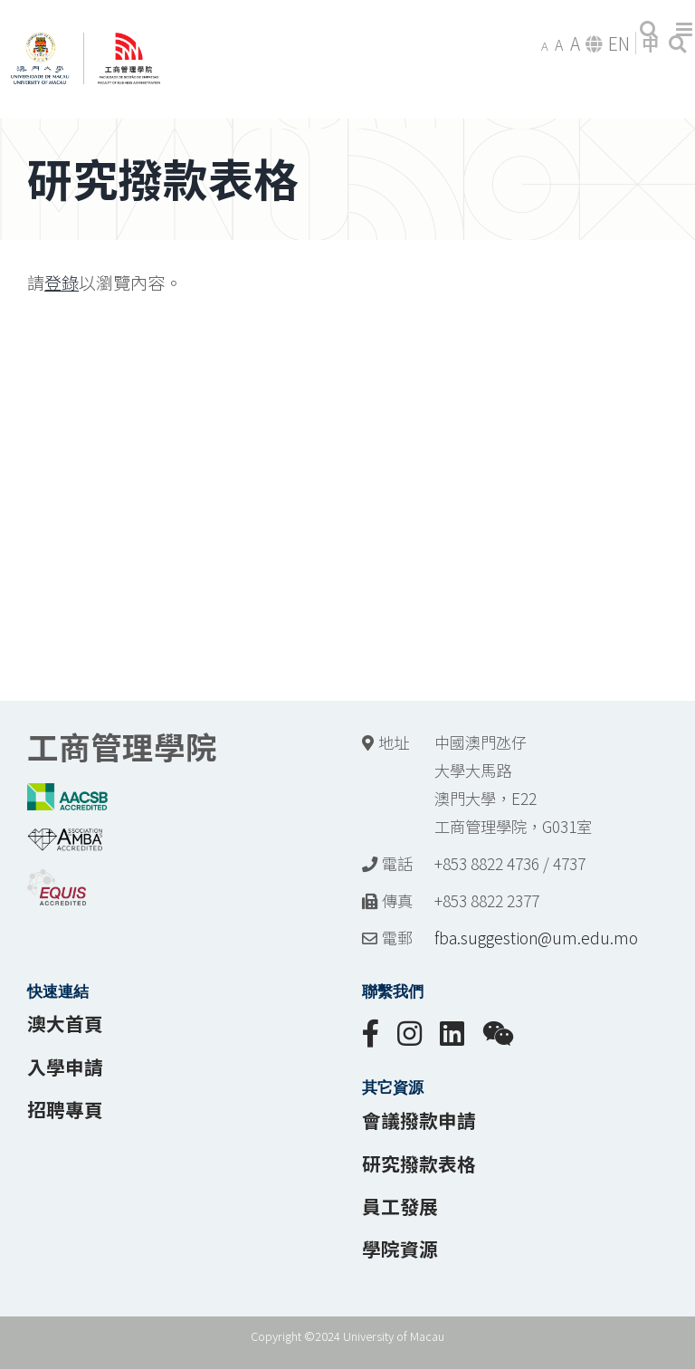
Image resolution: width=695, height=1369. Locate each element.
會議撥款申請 (419, 1120)
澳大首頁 (65, 1023)
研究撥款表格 (419, 1163)
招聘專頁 (65, 1109)
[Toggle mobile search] (649, 29)
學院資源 (400, 1248)
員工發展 (400, 1206)
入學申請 (65, 1066)
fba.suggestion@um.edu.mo (536, 937)
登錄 (61, 282)
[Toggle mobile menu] (685, 29)
